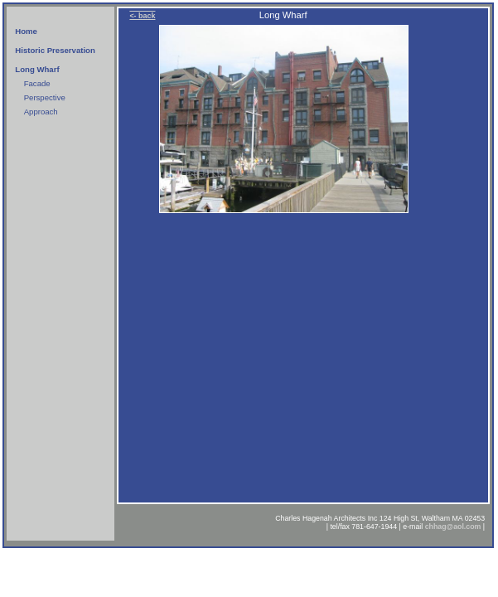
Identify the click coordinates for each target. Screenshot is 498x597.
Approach (41, 111)
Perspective (44, 97)
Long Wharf (37, 69)
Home (26, 31)
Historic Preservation (55, 50)
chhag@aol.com (453, 526)
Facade (37, 83)
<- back (142, 16)
